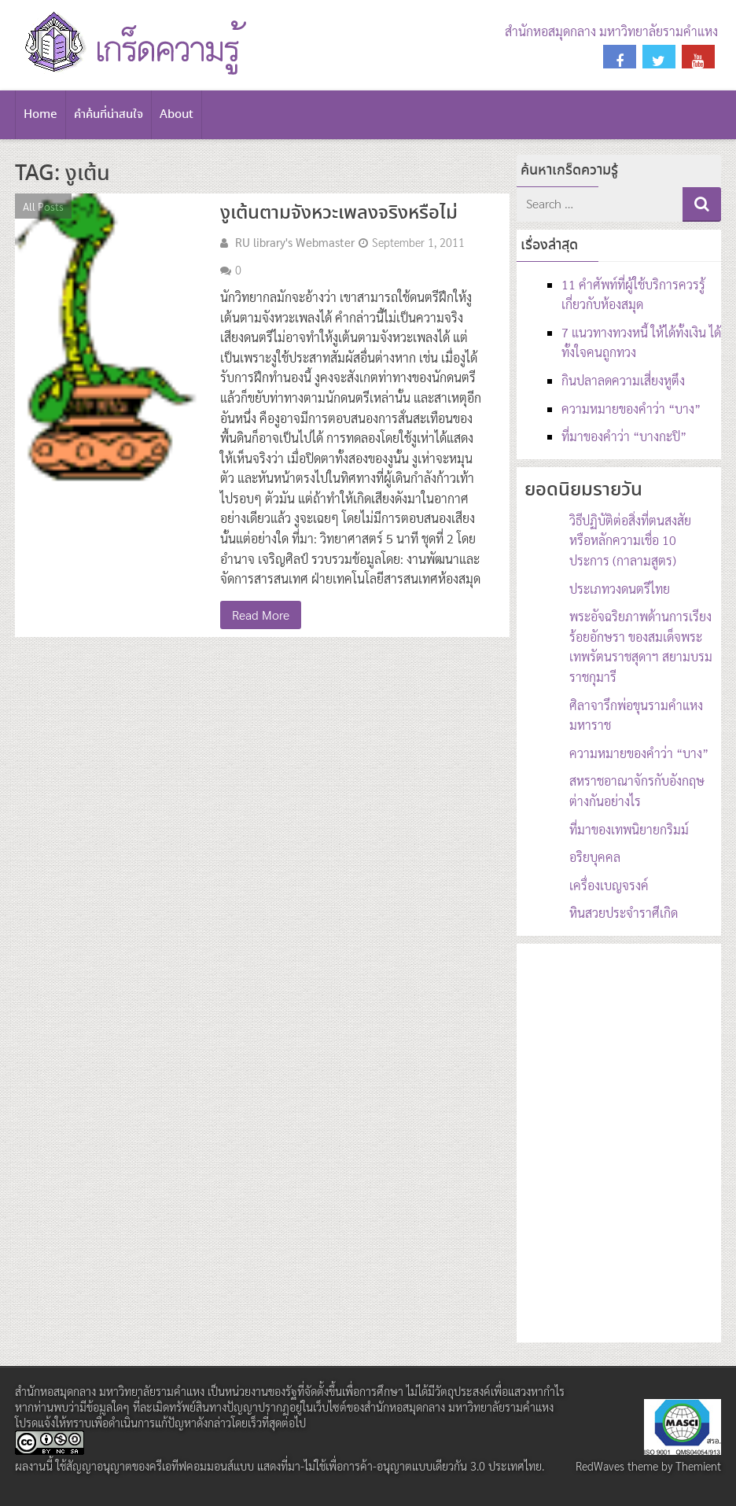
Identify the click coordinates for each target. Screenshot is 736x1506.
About (176, 114)
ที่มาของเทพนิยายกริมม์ (629, 829)
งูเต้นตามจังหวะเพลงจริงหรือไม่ (339, 213)
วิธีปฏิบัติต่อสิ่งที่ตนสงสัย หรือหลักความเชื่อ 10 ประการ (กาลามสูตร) (630, 540)
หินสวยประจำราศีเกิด (623, 912)
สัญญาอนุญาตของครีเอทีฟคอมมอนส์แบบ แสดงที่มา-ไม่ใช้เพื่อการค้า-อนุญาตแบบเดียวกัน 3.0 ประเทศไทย (304, 1466)
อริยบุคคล (594, 857)
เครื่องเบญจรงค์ (609, 885)
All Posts (43, 206)
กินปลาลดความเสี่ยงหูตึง (623, 380)
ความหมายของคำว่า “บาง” (631, 408)
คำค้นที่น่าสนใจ (108, 114)
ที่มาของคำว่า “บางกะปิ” (623, 436)
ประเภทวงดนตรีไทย (619, 588)
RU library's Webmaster (295, 242)
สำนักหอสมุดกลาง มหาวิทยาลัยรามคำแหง (611, 31)
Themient (698, 1466)
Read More (260, 614)
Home (40, 114)
